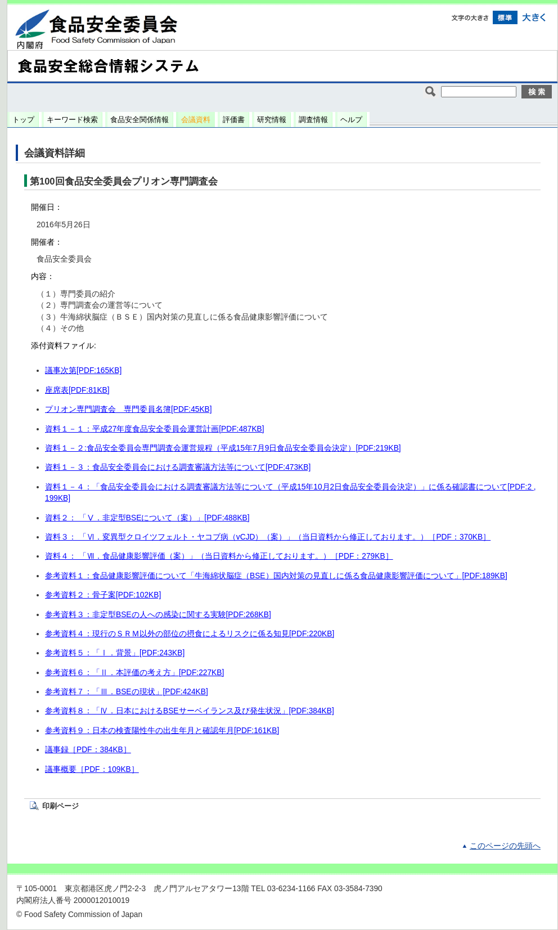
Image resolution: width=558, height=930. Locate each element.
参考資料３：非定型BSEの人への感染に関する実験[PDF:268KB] (158, 614)
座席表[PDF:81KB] (77, 390)
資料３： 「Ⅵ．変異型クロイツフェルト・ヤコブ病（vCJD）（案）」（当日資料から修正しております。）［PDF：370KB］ (267, 537)
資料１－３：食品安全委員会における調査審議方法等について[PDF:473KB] (177, 467)
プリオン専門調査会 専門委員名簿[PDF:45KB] (128, 409)
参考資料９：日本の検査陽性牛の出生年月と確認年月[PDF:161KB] (162, 730)
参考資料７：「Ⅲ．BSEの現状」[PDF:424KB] (126, 692)
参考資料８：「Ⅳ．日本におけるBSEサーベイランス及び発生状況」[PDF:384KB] (189, 711)
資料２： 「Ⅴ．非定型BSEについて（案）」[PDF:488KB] (147, 518)
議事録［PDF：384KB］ (88, 749)
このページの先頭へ (505, 846)
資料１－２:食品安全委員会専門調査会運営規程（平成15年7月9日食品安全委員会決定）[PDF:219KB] (223, 448)
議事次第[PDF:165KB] (83, 370)
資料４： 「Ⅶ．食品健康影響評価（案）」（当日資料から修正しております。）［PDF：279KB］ (219, 556)
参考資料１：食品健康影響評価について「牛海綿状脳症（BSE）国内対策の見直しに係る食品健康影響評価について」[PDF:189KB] (276, 576)
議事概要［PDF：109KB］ (92, 769)
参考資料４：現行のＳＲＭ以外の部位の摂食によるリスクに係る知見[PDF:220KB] (189, 634)
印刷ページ (60, 806)
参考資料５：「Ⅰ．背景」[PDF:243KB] (114, 653)
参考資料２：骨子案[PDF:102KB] (103, 595)
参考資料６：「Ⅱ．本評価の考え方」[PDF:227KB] (134, 672)
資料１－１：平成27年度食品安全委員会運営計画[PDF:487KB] (154, 429)
